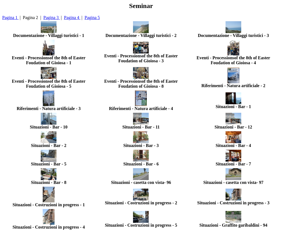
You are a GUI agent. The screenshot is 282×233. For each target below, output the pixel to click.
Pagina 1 (10, 17)
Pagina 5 (92, 17)
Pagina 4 (72, 17)
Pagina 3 (52, 17)
